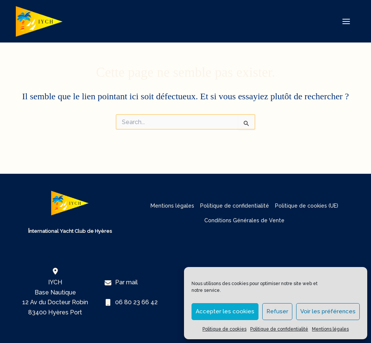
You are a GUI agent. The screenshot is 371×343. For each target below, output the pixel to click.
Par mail (126, 282)
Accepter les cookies (225, 311)
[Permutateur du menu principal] (346, 21)
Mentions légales (330, 329)
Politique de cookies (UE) (306, 206)
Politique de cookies (224, 329)
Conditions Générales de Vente (244, 220)
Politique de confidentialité (279, 329)
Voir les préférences (328, 311)
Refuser (277, 311)
